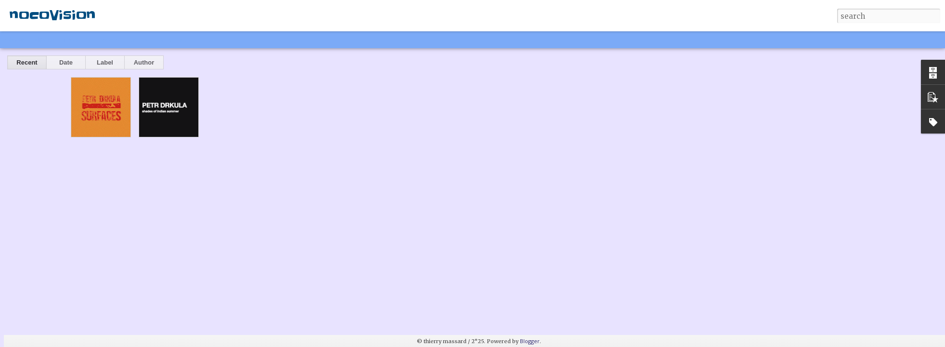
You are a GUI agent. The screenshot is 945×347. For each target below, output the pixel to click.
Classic (15, 39)
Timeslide (207, 39)
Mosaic (110, 39)
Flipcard (45, 39)
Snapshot (172, 39)
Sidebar (139, 39)
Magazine (78, 39)
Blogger (530, 341)
